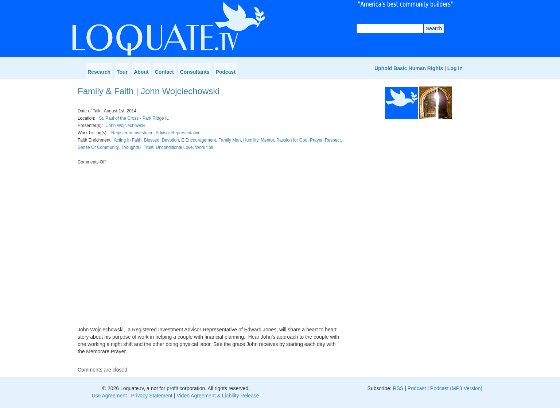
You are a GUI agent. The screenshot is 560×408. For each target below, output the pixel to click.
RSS (398, 388)
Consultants (195, 72)
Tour (122, 72)
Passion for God (291, 140)
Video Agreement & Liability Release (217, 396)
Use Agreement (109, 396)
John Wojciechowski (125, 125)
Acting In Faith (127, 140)
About (141, 72)
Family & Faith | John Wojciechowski (148, 91)
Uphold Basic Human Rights (408, 68)
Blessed (151, 140)
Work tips (204, 147)
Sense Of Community (98, 147)
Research (99, 72)
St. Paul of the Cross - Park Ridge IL (134, 118)
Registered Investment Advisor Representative (156, 132)
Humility (250, 140)
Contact (164, 72)
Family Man (229, 140)
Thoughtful (131, 147)
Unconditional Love (174, 147)
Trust (148, 147)
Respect (333, 140)
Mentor (267, 140)
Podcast (226, 72)
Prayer (316, 140)
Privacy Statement (151, 396)
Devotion (170, 140)
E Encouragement (198, 140)
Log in (455, 68)
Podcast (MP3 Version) (456, 388)
